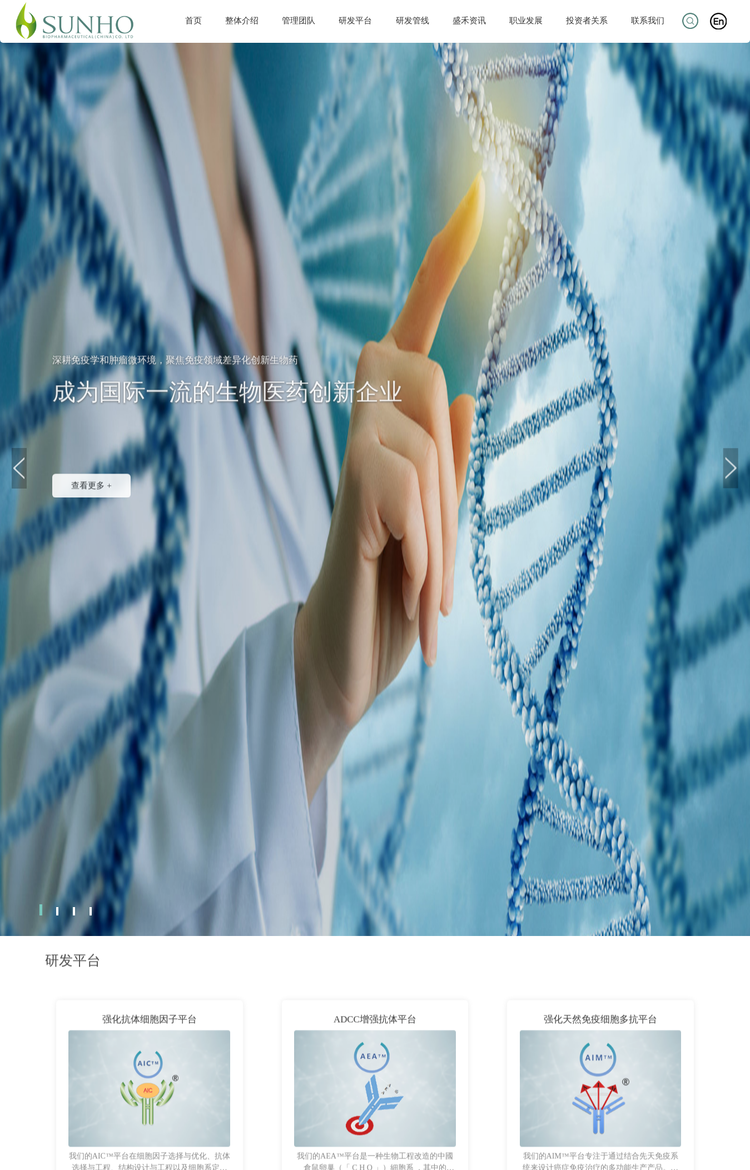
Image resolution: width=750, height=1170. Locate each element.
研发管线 (412, 20)
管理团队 (298, 20)
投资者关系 (587, 20)
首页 (193, 20)
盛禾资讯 (469, 20)
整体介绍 (242, 20)
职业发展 (526, 20)
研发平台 (355, 20)
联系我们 (647, 20)
